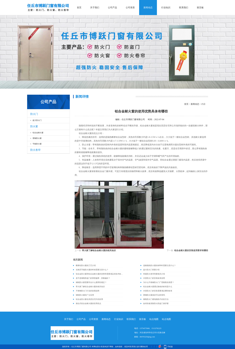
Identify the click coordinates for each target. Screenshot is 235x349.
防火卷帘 (35, 149)
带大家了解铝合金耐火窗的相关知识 (99, 250)
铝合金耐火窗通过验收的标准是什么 (157, 287)
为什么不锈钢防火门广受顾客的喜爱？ (158, 282)
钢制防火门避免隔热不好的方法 (156, 299)
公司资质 (130, 7)
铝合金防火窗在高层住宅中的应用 (89, 299)
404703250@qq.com (147, 337)
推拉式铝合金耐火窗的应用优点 (88, 303)
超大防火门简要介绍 (151, 270)
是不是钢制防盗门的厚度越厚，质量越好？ (93, 278)
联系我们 (183, 7)
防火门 (34, 114)
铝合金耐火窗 (38, 133)
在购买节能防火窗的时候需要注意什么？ (92, 270)
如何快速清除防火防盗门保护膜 (156, 303)
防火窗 (34, 126)
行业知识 (165, 7)
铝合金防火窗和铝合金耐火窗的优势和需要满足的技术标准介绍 (99, 274)
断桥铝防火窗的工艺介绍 (86, 265)
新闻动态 (148, 7)
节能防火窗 (37, 144)
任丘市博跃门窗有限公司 (133, 119)
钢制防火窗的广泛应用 (85, 295)
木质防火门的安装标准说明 (154, 278)
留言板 (200, 7)
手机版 (170, 347)
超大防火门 (37, 120)
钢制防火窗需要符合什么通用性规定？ (91, 282)
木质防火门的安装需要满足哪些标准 (157, 291)
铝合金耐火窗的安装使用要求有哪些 (191, 250)
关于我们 (94, 7)
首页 (79, 7)
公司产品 (112, 7)
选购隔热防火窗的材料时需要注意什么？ (159, 265)
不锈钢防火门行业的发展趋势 (87, 291)
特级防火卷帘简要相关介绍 (154, 274)
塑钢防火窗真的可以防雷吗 (154, 295)
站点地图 (153, 319)
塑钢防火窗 (37, 138)
